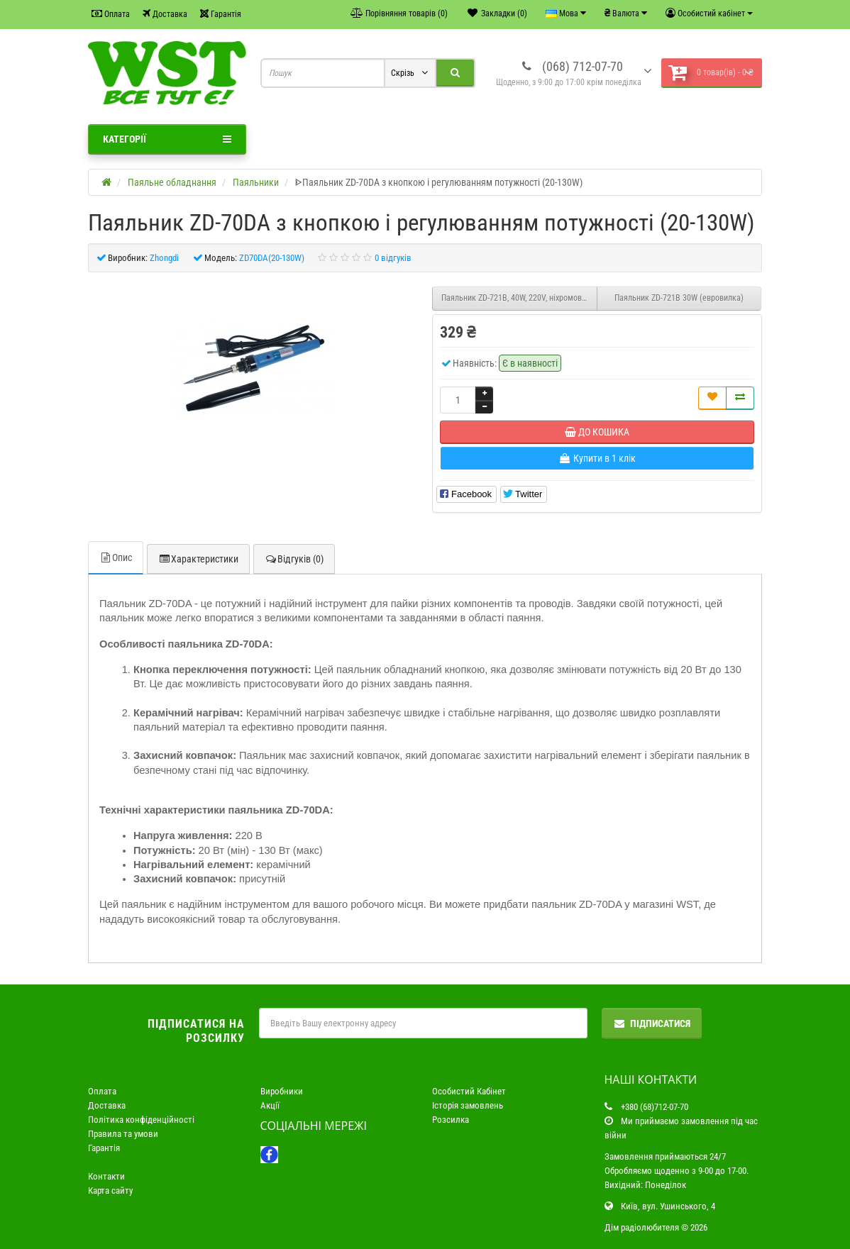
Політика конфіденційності (141, 1119)
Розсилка (450, 1119)
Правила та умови (123, 1133)
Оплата (111, 14)
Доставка (165, 14)
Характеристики (198, 559)
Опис (115, 557)
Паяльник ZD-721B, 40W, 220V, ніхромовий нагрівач (519, 298)
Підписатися (651, 1023)
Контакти (106, 1176)
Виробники (281, 1091)
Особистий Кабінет (469, 1091)
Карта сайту (110, 1190)
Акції (270, 1105)
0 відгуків (393, 257)
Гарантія (220, 14)
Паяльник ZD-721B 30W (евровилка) (679, 298)
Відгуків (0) (294, 559)
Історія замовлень (467, 1105)
